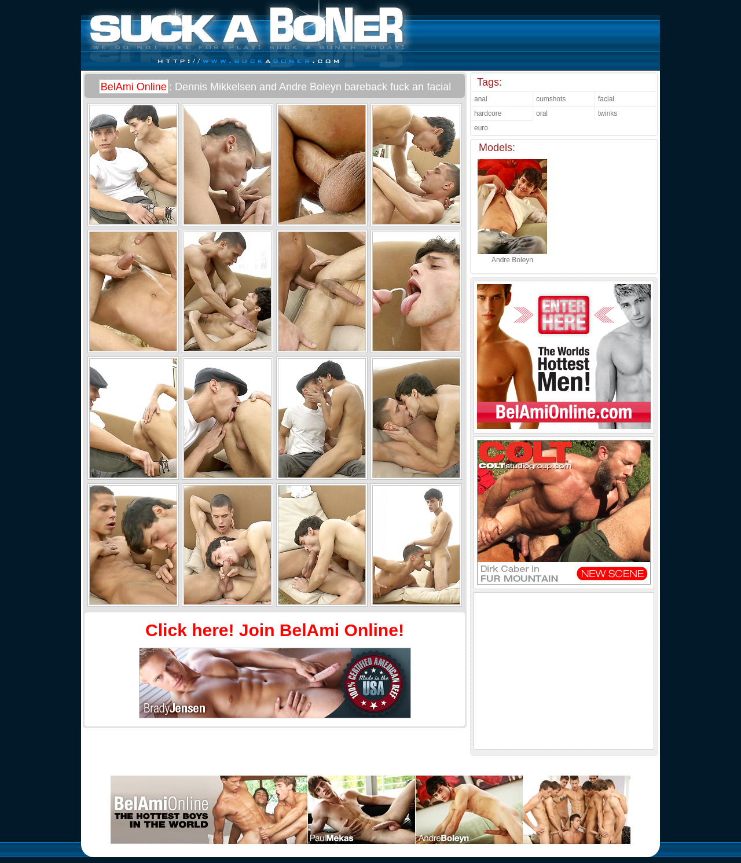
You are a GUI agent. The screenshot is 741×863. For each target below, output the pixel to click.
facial (606, 99)
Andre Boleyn (512, 256)
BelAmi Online (134, 87)
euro (481, 128)
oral (542, 113)
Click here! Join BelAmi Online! (274, 630)
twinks (607, 113)
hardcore (487, 113)
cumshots (551, 99)
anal (480, 99)
